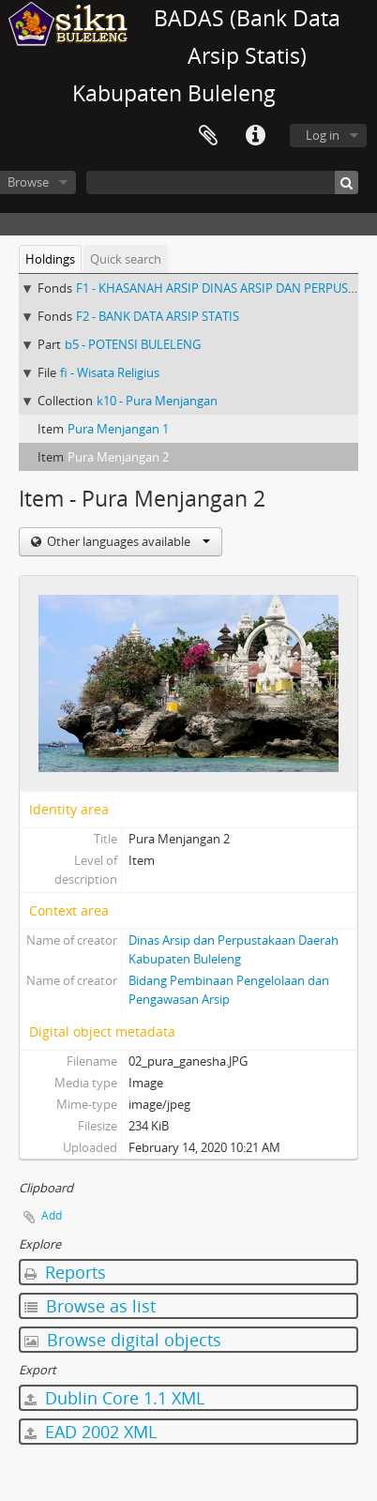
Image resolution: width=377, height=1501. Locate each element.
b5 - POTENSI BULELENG (133, 344)
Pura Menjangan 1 (118, 428)
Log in (322, 135)
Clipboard (208, 136)
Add (51, 1215)
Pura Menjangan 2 (118, 456)
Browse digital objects (122, 1339)
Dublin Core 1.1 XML (114, 1398)
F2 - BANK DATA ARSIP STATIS (157, 316)
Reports (65, 1272)
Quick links (255, 136)
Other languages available (127, 541)
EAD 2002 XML (90, 1431)
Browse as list (90, 1306)
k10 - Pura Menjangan (157, 400)
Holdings (50, 258)
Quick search (125, 258)
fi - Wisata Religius (109, 372)
